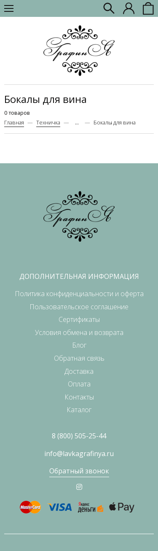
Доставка (79, 371)
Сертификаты (79, 319)
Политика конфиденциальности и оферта (79, 293)
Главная (14, 122)
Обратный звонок (79, 470)
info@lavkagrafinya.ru (79, 453)
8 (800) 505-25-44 (79, 435)
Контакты (79, 397)
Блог (79, 345)
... (77, 122)
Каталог (79, 409)
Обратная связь (79, 358)
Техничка (48, 122)
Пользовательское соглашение (79, 306)
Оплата (79, 384)
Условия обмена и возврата (79, 332)
